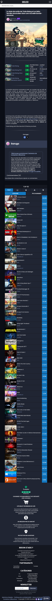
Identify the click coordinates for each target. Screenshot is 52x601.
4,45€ (41, 75)
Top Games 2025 (32, 580)
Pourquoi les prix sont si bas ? (26, 554)
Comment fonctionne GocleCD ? (26, 551)
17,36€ (42, 71)
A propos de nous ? (26, 552)
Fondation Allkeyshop (10, 599)
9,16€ (41, 80)
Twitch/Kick (16, 566)
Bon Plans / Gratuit (32, 577)
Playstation (20, 578)
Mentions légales (7, 597)
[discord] (39, 599)
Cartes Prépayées (32, 575)
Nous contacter (38, 597)
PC (19, 574)
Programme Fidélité (32, 574)
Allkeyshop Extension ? (26, 560)
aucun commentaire (24, 20)
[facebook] (24, 137)
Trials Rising (15, 66)
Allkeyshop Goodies (32, 581)
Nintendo (19, 580)
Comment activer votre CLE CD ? (26, 557)
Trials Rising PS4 (16, 70)
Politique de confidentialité (22, 597)
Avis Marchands (32, 578)
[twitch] (36, 599)
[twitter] (27, 137)
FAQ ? (26, 558)
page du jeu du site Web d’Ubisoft (27, 119)
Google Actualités (35, 171)
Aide (46, 598)
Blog (18, 18)
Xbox (19, 576)
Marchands (16, 567)
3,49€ (41, 67)
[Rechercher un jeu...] (26, 5)
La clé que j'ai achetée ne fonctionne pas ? (26, 555)
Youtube (36, 566)
